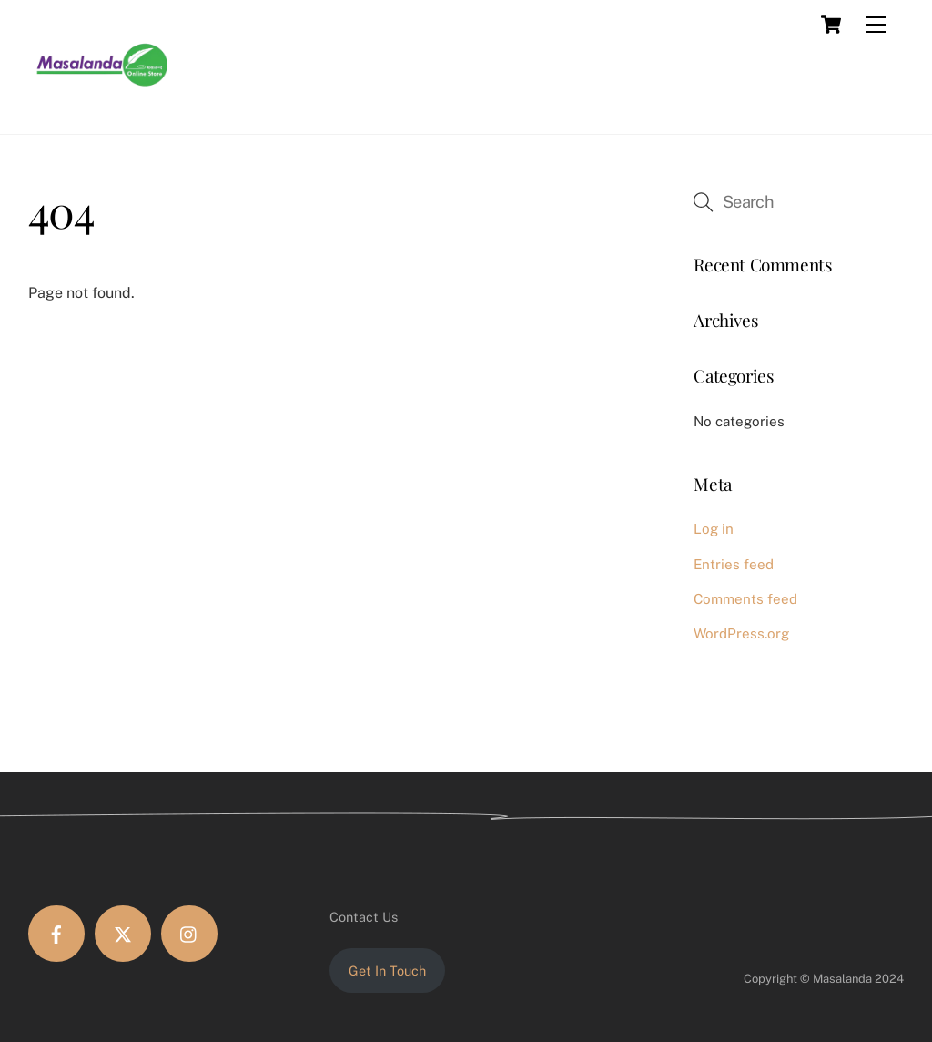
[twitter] (123, 933)
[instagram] (189, 933)
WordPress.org (741, 633)
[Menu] (876, 24)
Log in (714, 528)
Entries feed (734, 564)
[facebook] (56, 933)
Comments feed (745, 599)
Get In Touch (387, 970)
